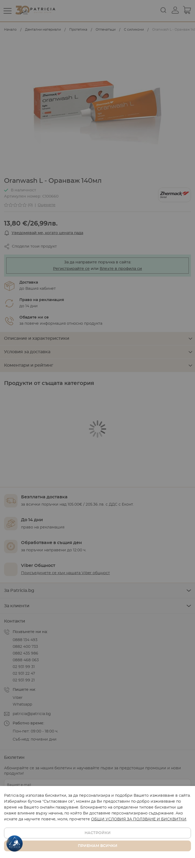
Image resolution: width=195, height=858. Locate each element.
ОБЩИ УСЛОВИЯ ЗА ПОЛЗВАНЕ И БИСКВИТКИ (138, 819)
